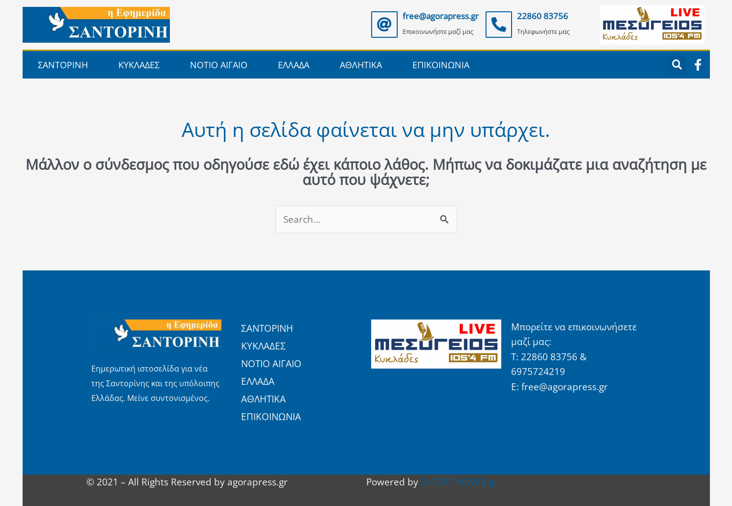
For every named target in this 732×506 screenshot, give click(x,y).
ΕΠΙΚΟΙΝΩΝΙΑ (440, 65)
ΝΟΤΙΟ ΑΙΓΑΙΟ (218, 65)
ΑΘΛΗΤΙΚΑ (361, 65)
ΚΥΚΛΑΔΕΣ (139, 65)
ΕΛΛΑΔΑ (293, 65)
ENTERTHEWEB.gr (459, 482)
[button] (677, 64)
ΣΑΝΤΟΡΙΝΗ (63, 65)
